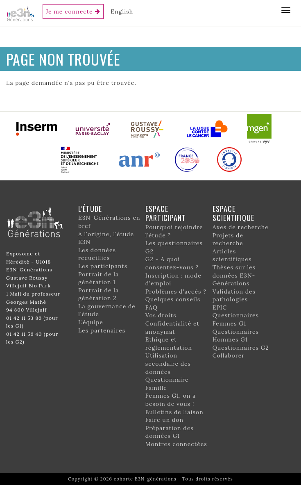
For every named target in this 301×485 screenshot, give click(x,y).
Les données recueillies (97, 254)
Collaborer (229, 355)
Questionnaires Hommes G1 (236, 336)
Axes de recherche (241, 227)
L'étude (90, 208)
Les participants (102, 266)
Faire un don (164, 420)
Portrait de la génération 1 (98, 278)
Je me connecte (69, 11)
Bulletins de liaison (174, 412)
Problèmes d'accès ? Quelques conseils (175, 295)
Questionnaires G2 (241, 347)
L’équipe (90, 322)
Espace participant (165, 213)
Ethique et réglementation (168, 343)
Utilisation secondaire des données (168, 363)
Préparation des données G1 (169, 432)
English (122, 11)
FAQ (151, 307)
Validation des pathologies (234, 295)
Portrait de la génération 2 (98, 294)
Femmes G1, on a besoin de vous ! (170, 400)
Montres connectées (176, 444)
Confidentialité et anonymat (172, 327)
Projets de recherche (228, 239)
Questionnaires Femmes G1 (236, 319)
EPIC (220, 307)
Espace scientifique (233, 213)
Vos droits (161, 315)
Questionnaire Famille (167, 384)
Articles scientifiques (232, 255)
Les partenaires (101, 330)
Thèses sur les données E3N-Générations (234, 275)
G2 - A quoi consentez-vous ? (172, 263)
